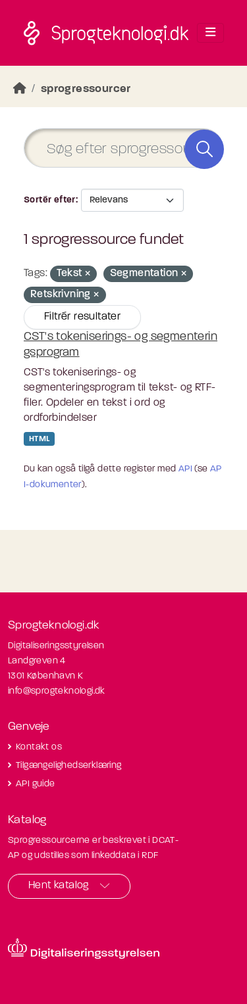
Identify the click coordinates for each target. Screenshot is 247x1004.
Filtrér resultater (82, 317)
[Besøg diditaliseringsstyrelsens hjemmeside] (83, 948)
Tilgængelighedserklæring (69, 766)
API (185, 469)
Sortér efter (50, 200)
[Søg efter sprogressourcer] (123, 148)
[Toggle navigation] (210, 33)
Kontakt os (39, 747)
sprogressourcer (86, 89)
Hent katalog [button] (58, 885)
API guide (35, 784)
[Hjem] (19, 89)
